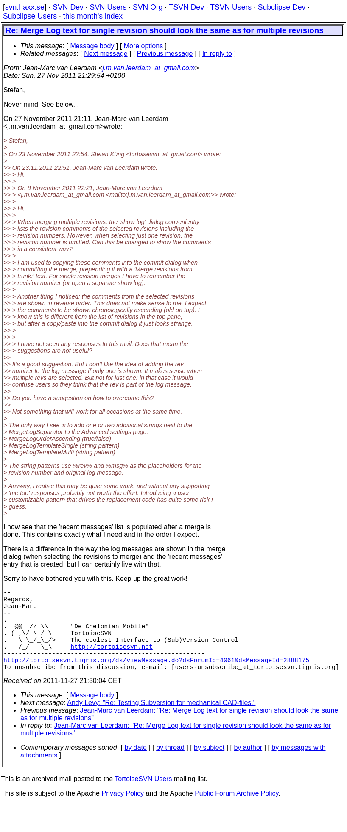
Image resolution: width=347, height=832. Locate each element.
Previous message (165, 53)
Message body (92, 46)
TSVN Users (231, 7)
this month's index (93, 16)
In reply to (217, 53)
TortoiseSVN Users (143, 799)
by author (248, 767)
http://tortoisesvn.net (111, 661)
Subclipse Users (30, 16)
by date (135, 767)
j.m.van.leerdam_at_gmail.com (148, 68)
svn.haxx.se (25, 7)
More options (143, 46)
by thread (170, 767)
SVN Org (147, 7)
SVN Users (108, 7)
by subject (209, 767)
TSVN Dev (186, 7)
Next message (105, 53)
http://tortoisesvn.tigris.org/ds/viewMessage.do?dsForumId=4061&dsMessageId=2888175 (156, 678)
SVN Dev (68, 7)
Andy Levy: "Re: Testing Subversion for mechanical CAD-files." (161, 723)
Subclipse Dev (281, 7)
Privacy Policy (122, 813)
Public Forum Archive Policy (236, 813)
